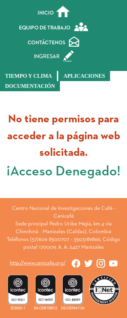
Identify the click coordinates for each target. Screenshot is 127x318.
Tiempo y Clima (28, 76)
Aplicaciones (84, 76)
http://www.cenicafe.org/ (38, 263)
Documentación (30, 86)
